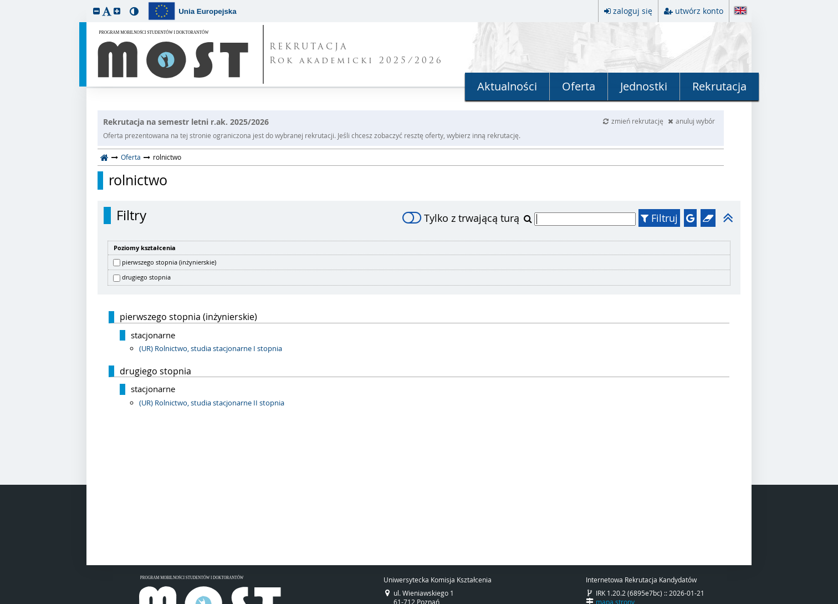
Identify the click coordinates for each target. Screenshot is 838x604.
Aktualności (507, 86)
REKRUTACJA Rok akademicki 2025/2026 (356, 54)
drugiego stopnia (146, 277)
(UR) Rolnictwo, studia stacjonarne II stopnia (211, 403)
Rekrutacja (719, 86)
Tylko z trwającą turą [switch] (460, 218)
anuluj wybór (691, 120)
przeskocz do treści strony (3, 3)
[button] (96, 11)
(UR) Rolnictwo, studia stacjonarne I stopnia (210, 348)
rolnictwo (138, 180)
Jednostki (643, 86)
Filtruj (659, 218)
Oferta (578, 86)
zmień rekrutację (634, 120)
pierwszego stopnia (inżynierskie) (169, 262)
